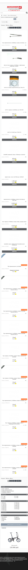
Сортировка (4, 21)
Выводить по (17, 21)
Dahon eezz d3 (14, 545)
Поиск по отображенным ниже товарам (9, 17)
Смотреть (14, 50)
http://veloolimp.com (4, 561)
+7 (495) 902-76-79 (14, 10)
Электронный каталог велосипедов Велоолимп (15, 557)
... (15, 27)
